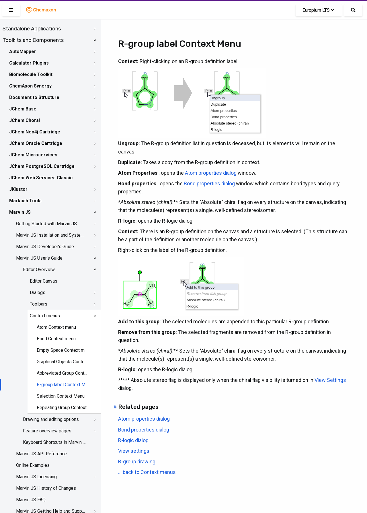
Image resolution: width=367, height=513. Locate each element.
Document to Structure (34, 97)
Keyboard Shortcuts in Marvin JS (55, 442)
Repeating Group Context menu (63, 407)
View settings (133, 451)
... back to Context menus (147, 472)
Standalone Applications (32, 29)
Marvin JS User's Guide (39, 258)
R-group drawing (136, 461)
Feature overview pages (47, 431)
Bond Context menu (56, 338)
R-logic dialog (133, 440)
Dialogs (37, 292)
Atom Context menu (56, 327)
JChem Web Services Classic (41, 177)
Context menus (45, 315)
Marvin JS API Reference (41, 453)
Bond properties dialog (209, 183)
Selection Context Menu (61, 396)
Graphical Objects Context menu (63, 361)
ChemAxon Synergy (30, 86)
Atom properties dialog (211, 173)
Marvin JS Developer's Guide (45, 246)
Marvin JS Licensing (36, 476)
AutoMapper (22, 51)
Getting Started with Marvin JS (46, 223)
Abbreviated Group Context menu (63, 373)
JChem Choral (24, 120)
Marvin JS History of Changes (46, 488)
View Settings (330, 380)
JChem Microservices (33, 155)
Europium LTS (318, 10)
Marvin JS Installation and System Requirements (50, 235)
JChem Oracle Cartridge (35, 143)
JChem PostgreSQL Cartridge (42, 166)
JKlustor (18, 189)
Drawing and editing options (51, 419)
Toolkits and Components (33, 40)
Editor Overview (39, 269)
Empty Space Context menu (63, 350)
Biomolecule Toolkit (30, 74)
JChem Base (22, 109)
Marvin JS (20, 212)
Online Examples (33, 465)
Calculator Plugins (29, 63)
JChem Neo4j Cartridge (34, 132)
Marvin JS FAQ (31, 499)
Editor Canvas (43, 281)
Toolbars (38, 304)
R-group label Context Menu (63, 384)
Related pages (138, 406)
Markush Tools (25, 200)
